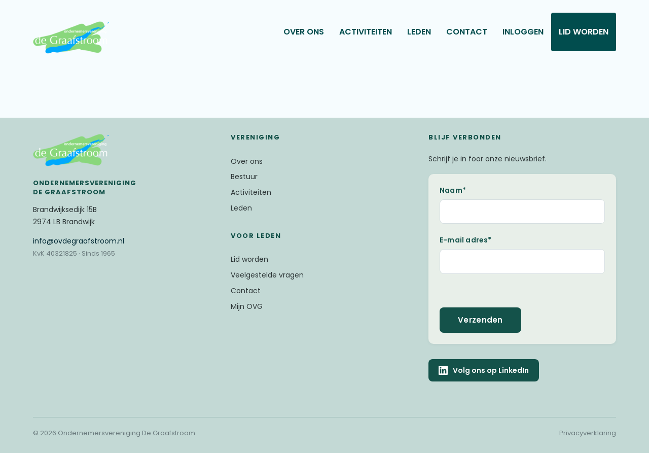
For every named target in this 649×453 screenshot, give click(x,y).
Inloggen (523, 32)
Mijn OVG (247, 306)
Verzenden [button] (480, 320)
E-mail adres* (466, 240)
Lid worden (583, 32)
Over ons (303, 32)
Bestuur (244, 176)
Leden (419, 32)
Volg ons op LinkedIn (484, 370)
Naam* (453, 190)
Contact (466, 32)
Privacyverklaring (587, 433)
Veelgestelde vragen (267, 275)
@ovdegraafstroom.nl (78, 241)
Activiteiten (365, 32)
